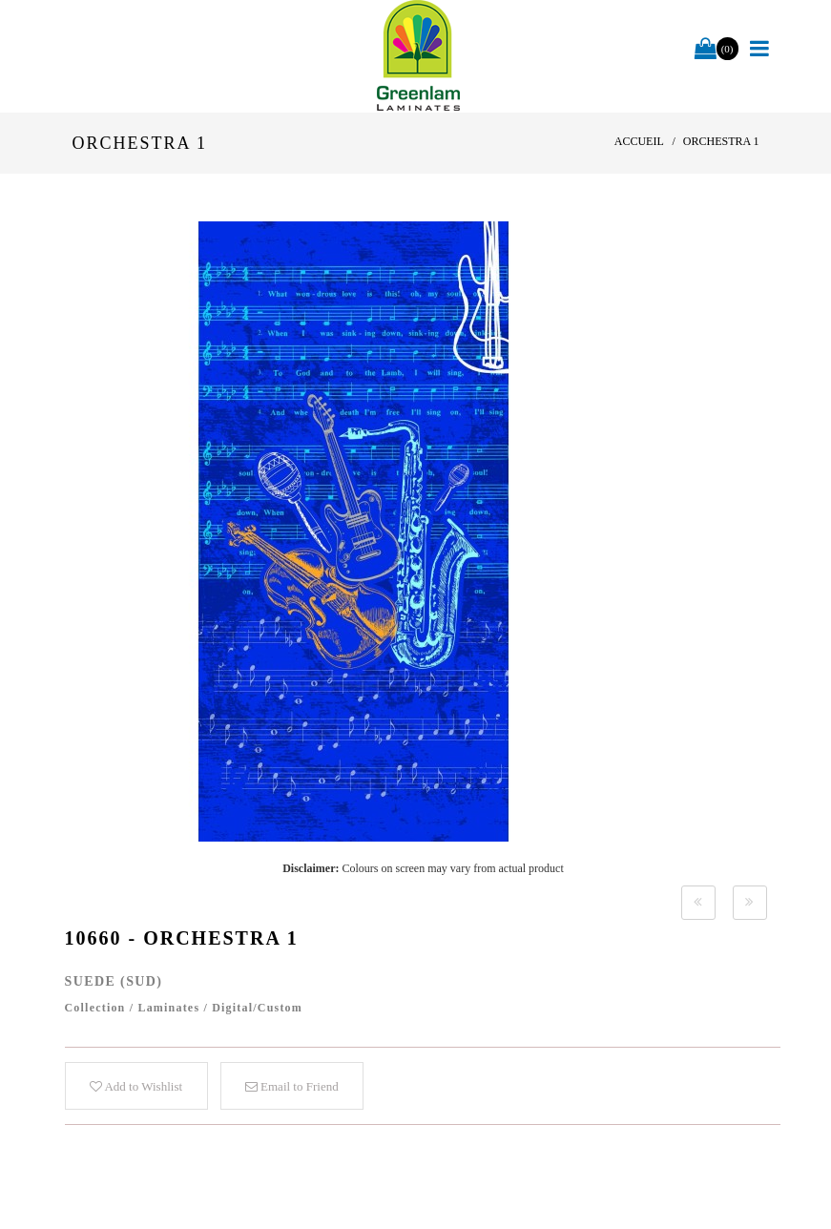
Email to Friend (292, 1086)
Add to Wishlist (136, 1086)
